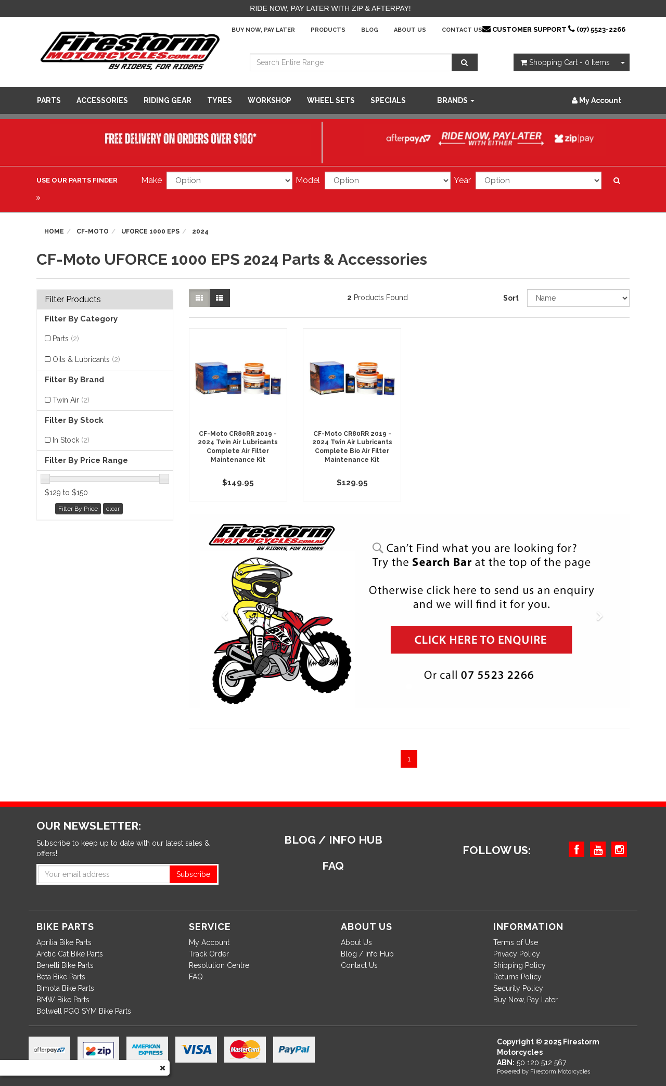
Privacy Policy (516, 954)
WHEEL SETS (331, 100)
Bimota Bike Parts (65, 988)
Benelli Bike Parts (65, 965)
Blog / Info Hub (367, 954)
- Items (565, 62)
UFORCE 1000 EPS (150, 231)
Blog (369, 30)
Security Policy (518, 988)
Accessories (102, 100)
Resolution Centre (219, 965)
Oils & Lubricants (86, 359)
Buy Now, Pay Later (263, 30)
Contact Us (462, 30)
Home (54, 231)
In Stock (71, 440)
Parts (49, 100)
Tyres (219, 100)
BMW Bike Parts (62, 999)
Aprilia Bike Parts (64, 942)
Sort (511, 298)
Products (328, 30)
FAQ (196, 977)
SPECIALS (388, 100)
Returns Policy (517, 977)
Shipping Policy (519, 965)
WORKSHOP (269, 100)
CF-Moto (92, 231)
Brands (456, 100)
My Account (209, 942)
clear (113, 508)
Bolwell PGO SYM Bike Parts (83, 1011)
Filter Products (73, 299)
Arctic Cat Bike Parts (69, 954)
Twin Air (71, 400)
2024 (200, 231)
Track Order (209, 954)
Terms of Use (515, 942)
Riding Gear (167, 100)
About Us (410, 30)
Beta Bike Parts (60, 977)
